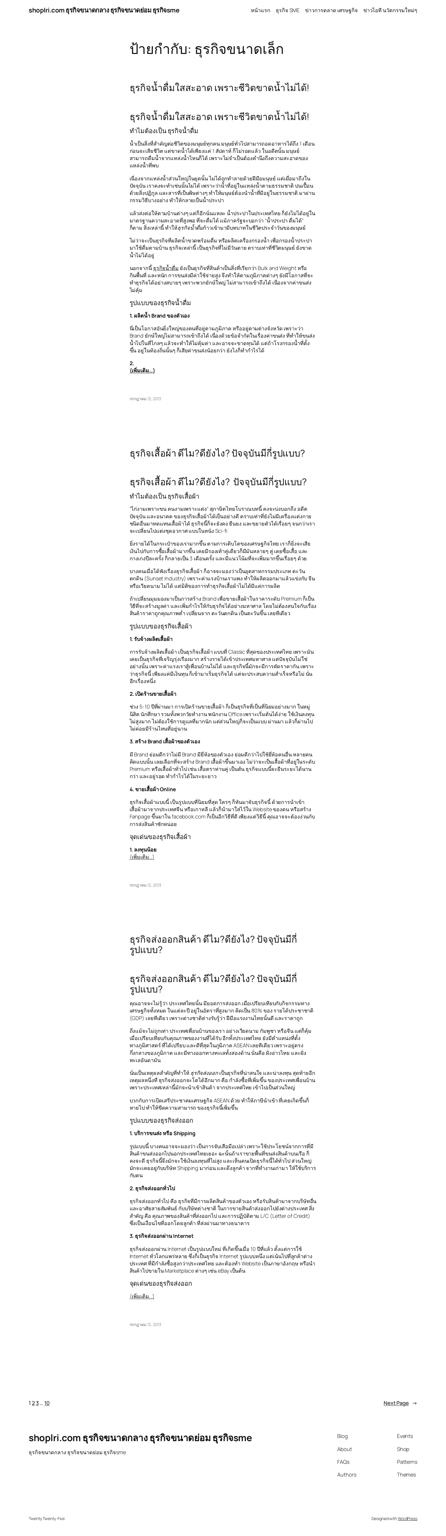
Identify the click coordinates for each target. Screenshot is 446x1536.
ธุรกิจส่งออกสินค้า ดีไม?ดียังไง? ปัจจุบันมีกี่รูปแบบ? (213, 944)
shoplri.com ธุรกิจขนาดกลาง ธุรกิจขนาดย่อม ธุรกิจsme (104, 10)
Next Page (400, 1403)
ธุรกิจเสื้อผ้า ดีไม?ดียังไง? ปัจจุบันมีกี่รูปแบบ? (217, 453)
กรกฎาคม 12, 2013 (145, 398)
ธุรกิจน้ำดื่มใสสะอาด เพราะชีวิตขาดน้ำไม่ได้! (220, 87)
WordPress (407, 1518)
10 (47, 1402)
